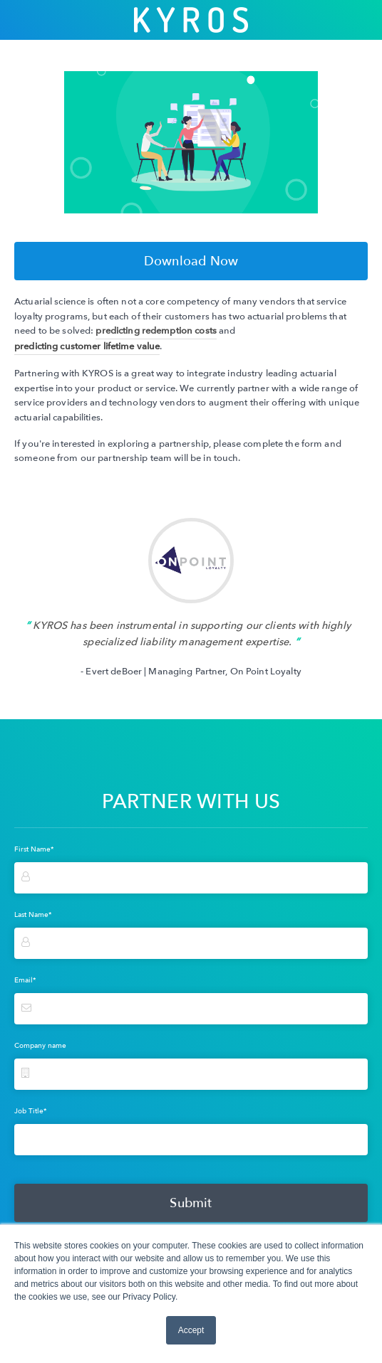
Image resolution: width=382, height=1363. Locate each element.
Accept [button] (191, 1330)
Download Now (191, 261)
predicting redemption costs (156, 330)
